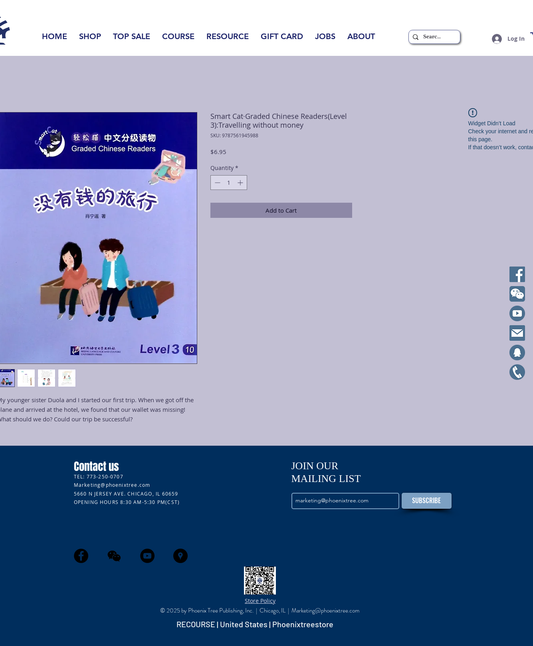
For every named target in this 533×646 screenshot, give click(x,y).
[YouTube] (517, 313)
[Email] (517, 333)
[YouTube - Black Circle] (147, 556)
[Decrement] (217, 183)
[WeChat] (517, 294)
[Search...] (433, 36)
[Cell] (517, 372)
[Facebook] (517, 274)
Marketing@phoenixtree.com (112, 485)
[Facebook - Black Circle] (81, 556)
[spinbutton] (229, 183)
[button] (361, 39)
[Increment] (241, 183)
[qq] (517, 352)
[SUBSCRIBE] (427, 501)
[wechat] (114, 556)
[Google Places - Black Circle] (180, 556)
